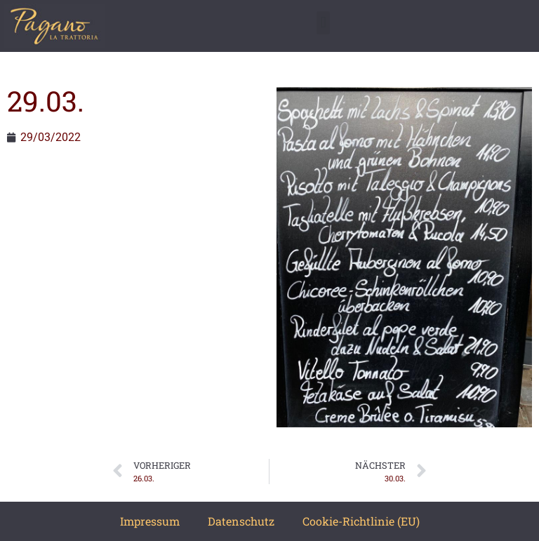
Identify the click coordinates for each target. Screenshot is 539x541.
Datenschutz (241, 521)
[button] (323, 22)
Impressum (150, 521)
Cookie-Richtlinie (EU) (361, 521)
